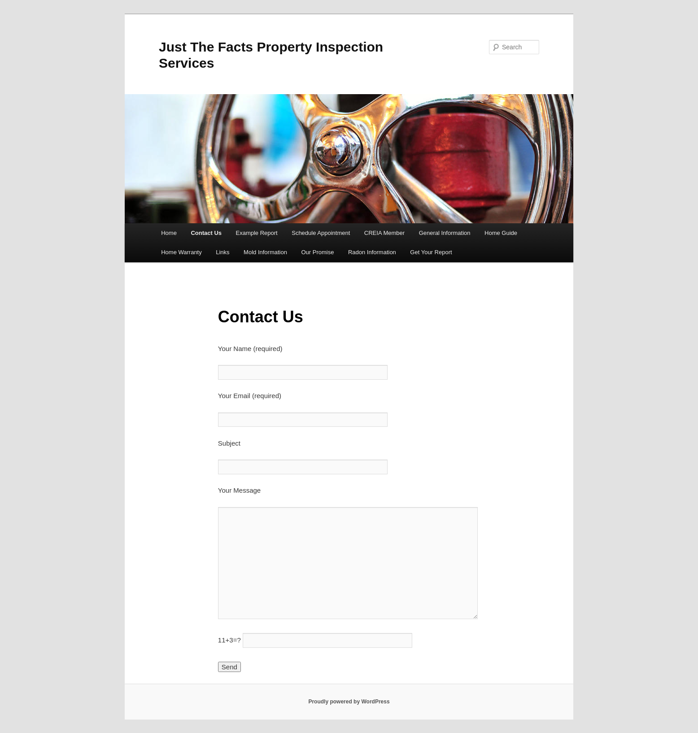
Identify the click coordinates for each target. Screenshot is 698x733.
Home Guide (500, 233)
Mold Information (265, 252)
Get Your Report (431, 252)
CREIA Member (384, 233)
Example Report (257, 233)
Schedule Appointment (321, 233)
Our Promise (317, 252)
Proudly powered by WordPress (348, 701)
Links (222, 252)
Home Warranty (181, 252)
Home (169, 233)
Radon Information (372, 252)
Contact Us (206, 233)
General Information (445, 233)
